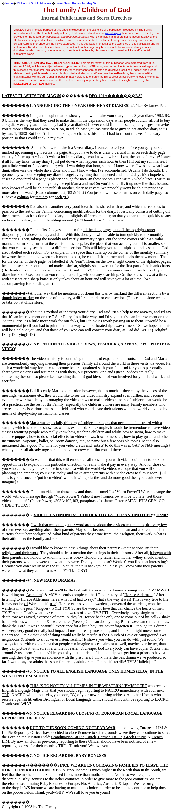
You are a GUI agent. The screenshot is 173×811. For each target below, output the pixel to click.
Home (9, 3)
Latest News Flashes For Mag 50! (76, 3)
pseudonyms (113, 33)
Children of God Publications (34, 3)
